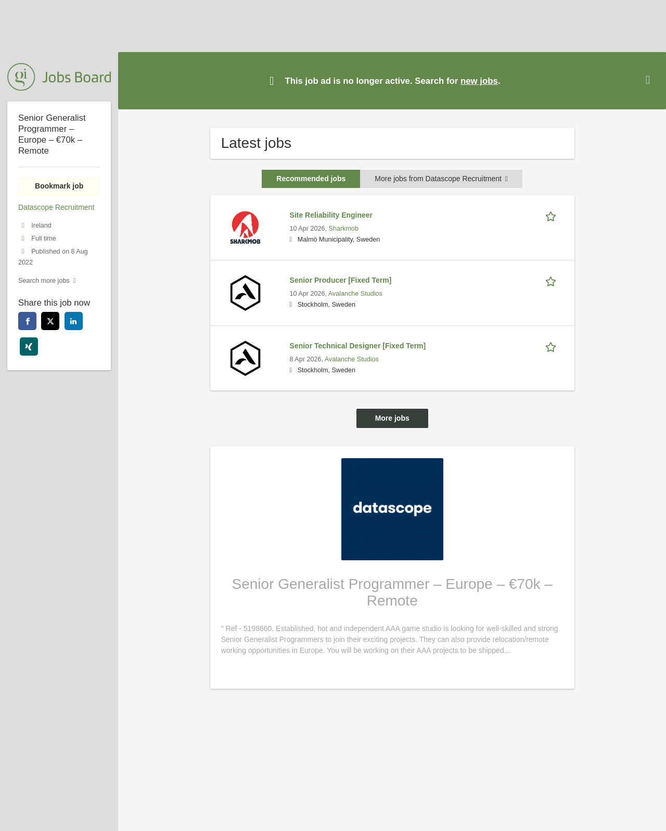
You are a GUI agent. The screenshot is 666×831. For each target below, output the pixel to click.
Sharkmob (343, 228)
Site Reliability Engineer (331, 215)
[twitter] (50, 321)
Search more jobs (44, 280)
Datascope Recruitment (56, 207)
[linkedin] (74, 321)
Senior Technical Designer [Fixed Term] (358, 346)
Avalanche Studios (355, 293)
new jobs (479, 81)
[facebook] (27, 321)
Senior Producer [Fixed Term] (341, 280)
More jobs (392, 418)
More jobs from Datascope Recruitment (441, 178)
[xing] (29, 346)
